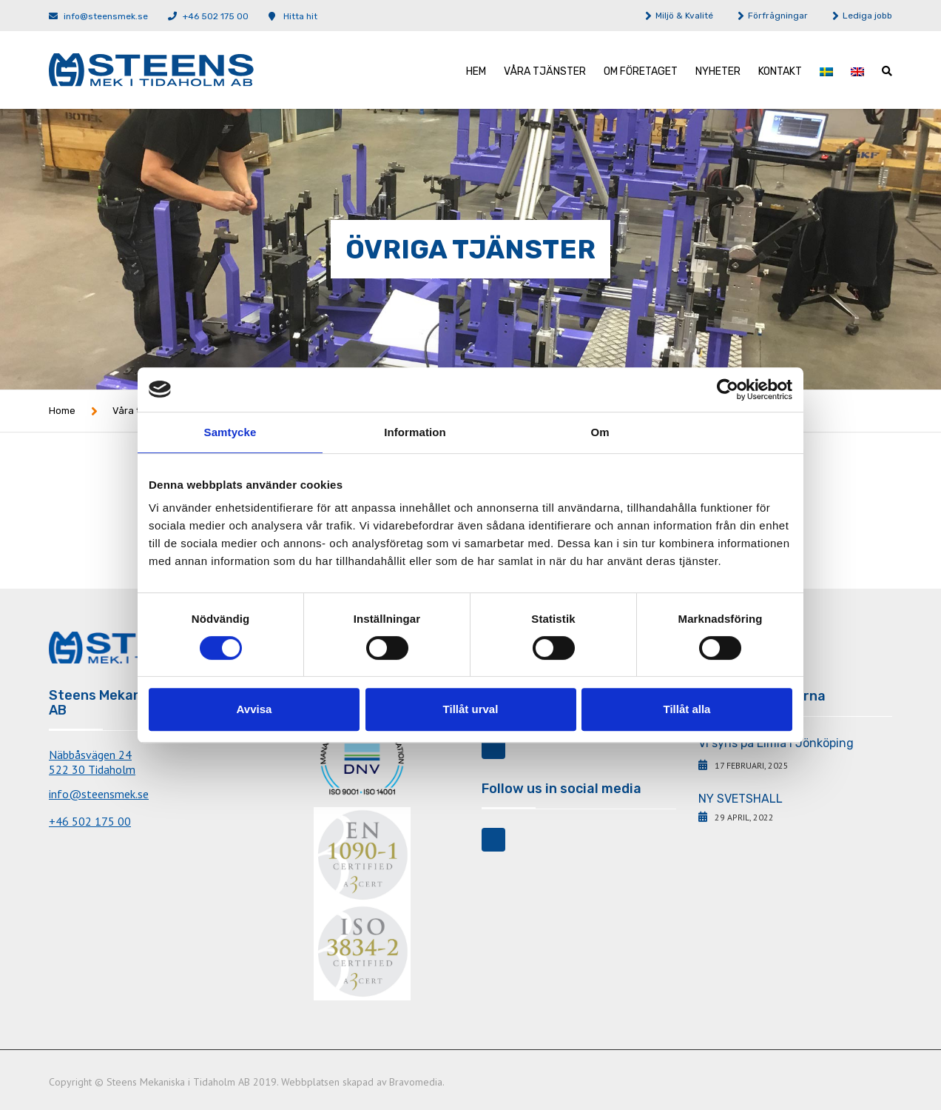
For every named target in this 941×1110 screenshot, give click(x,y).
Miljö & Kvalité (684, 15)
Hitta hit (300, 16)
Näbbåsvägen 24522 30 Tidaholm (92, 762)
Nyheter (718, 71)
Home (62, 410)
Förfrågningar (778, 15)
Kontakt (780, 71)
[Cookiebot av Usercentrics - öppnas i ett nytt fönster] (727, 389)
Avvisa (254, 709)
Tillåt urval (471, 709)
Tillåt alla (687, 709)
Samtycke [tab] (230, 432)
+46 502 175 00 (216, 16)
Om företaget (641, 71)
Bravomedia (415, 1082)
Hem (476, 71)
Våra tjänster (545, 71)
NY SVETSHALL (740, 799)
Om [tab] (599, 432)
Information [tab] (415, 432)
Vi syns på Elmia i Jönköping (776, 743)
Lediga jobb (867, 15)
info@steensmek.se (106, 16)
